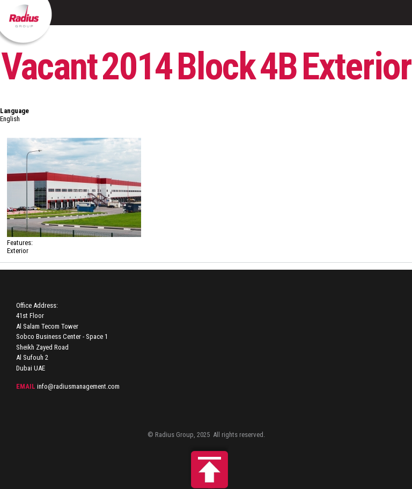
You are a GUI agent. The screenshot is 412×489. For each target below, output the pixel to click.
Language (14, 111)
